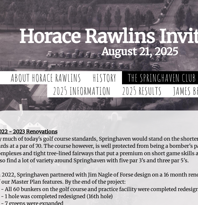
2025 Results (142, 90)
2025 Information (82, 90)
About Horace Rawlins (46, 77)
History (104, 77)
